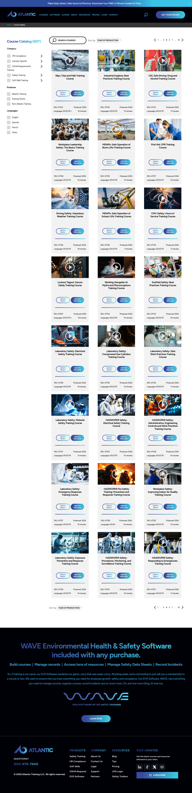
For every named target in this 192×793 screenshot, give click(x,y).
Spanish (15, 122)
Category (11, 48)
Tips (114, 761)
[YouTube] (162, 767)
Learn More (96, 719)
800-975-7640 (26, 764)
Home (9, 25)
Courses (43, 15)
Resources (84, 15)
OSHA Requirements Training (19, 68)
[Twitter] (154, 767)
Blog (114, 756)
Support (95, 771)
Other (14, 132)
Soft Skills (75, 766)
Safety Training (16, 75)
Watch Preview (77, 93)
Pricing (115, 766)
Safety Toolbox (120, 776)
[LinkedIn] (139, 767)
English (15, 117)
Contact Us (97, 761)
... (160, 40)
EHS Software (77, 776)
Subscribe (157, 775)
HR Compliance (16, 56)
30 (179, 40)
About (74, 15)
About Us (96, 756)
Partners (95, 776)
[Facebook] (147, 767)
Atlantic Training (19, 94)
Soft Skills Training (17, 80)
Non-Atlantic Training (21, 104)
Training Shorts (18, 99)
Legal (93, 766)
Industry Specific (17, 61)
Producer (11, 87)
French (15, 127)
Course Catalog (19, 25)
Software (55, 15)
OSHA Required (78, 771)
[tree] (25, 69)
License (65, 15)
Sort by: (92, 40)
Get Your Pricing (170, 15)
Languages (12, 110)
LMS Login (117, 771)
